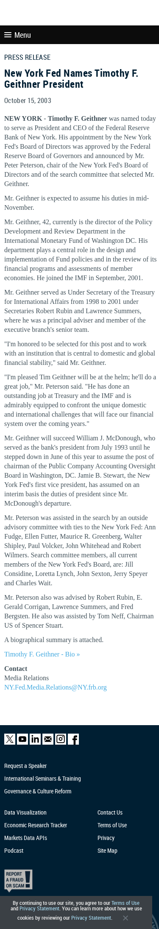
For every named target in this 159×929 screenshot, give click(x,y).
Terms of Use (125, 903)
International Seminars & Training (42, 778)
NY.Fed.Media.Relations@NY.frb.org (55, 687)
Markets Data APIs (25, 838)
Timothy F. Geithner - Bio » (42, 654)
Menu (17, 35)
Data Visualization (25, 812)
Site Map (107, 850)
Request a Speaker (25, 766)
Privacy (106, 838)
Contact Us (110, 812)
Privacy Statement (39, 908)
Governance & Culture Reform (37, 791)
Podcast (13, 850)
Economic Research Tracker (35, 825)
